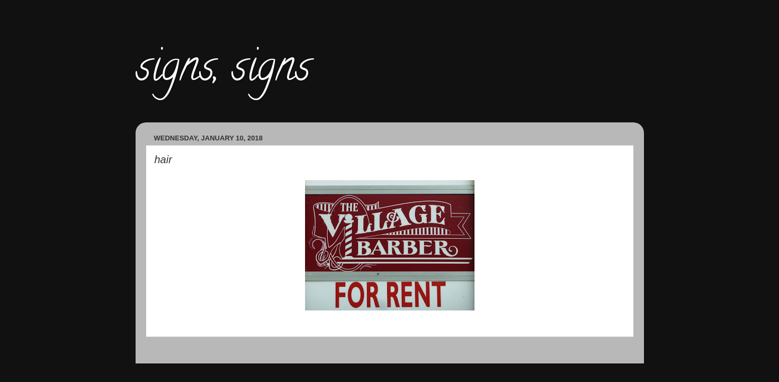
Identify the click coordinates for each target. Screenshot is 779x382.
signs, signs (223, 71)
